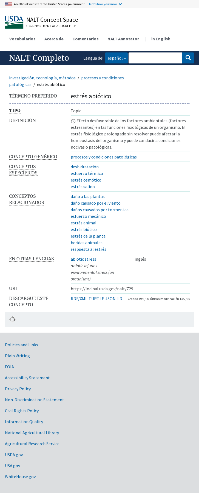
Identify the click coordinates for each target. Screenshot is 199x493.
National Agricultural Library (32, 432)
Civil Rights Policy (22, 410)
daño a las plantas (88, 196)
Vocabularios (22, 38)
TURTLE (96, 298)
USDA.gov (14, 454)
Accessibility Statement (27, 377)
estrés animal (83, 222)
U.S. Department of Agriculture (51, 26)
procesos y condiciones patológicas (104, 157)
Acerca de (54, 38)
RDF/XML (79, 298)
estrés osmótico (86, 180)
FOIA (9, 366)
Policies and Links (21, 344)
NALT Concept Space (52, 19)
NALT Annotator (123, 38)
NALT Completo (39, 58)
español (114, 57)
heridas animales (87, 242)
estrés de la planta (88, 236)
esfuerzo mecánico (88, 216)
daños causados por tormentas (100, 209)
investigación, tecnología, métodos (42, 77)
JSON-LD (113, 298)
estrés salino (83, 186)
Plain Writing (17, 355)
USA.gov (12, 465)
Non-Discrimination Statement (34, 399)
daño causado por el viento (96, 203)
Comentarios (85, 38)
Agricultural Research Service (32, 443)
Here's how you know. (103, 4)
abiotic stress (83, 259)
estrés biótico (84, 229)
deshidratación (85, 166)
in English (160, 38)
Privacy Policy (18, 388)
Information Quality (24, 421)
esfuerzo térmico (87, 173)
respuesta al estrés (88, 249)
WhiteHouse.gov (20, 476)
